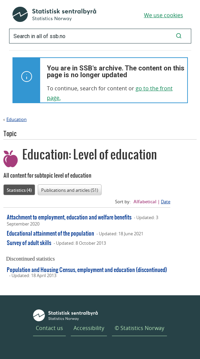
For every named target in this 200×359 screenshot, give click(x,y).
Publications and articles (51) (69, 190)
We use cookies (163, 15)
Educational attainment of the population (50, 233)
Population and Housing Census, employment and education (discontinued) (87, 269)
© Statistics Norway (139, 328)
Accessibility (89, 328)
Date (165, 202)
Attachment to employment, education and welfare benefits (69, 217)
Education (16, 119)
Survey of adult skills (29, 242)
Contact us (49, 328)
